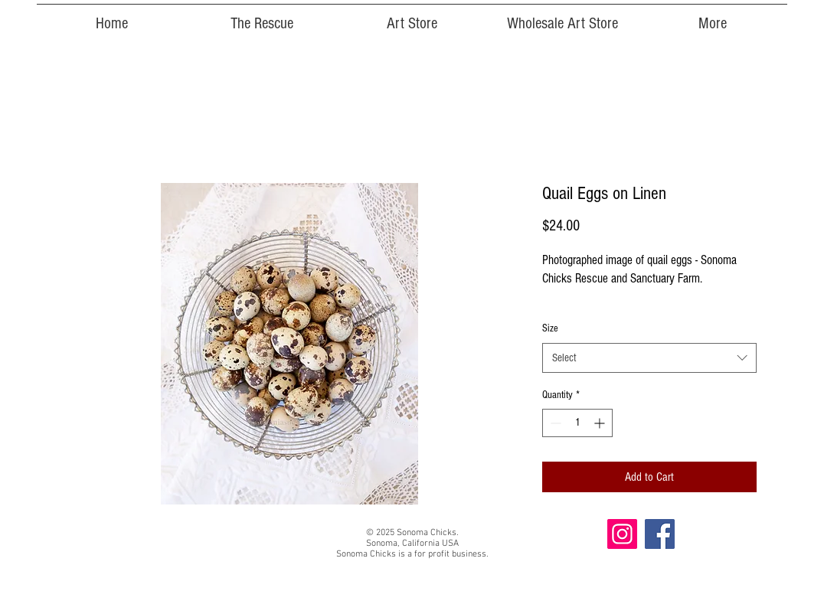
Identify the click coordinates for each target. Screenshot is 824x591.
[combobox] (649, 358)
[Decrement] (554, 423)
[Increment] (600, 423)
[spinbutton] (577, 423)
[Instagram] (622, 534)
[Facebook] (660, 534)
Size (550, 328)
